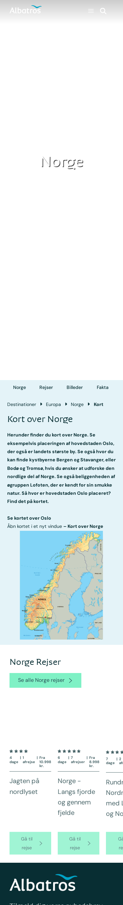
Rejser (46, 387)
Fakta (103, 387)
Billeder (75, 387)
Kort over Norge (85, 526)
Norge (19, 387)
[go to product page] (30, 849)
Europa (53, 404)
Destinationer (21, 404)
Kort (98, 404)
